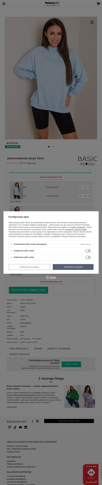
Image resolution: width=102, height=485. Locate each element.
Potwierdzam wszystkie (73, 267)
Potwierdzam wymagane (29, 267)
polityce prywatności (78, 227)
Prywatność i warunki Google (76, 229)
